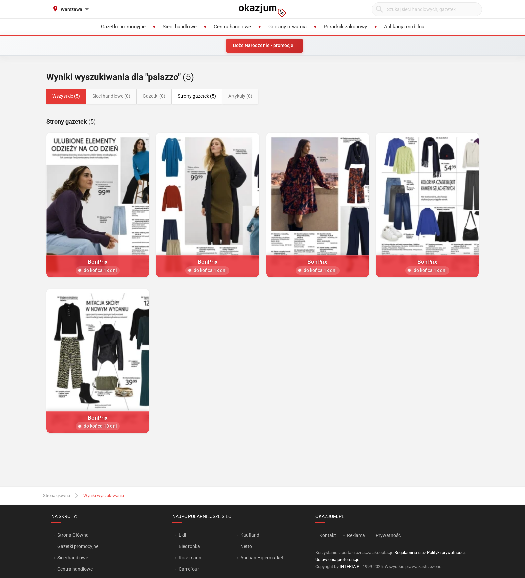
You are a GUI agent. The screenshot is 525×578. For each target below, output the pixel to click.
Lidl (182, 535)
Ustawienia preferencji (336, 559)
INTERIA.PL (351, 566)
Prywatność (388, 535)
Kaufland (249, 535)
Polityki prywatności (446, 552)
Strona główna (56, 495)
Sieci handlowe (72, 557)
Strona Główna (72, 535)
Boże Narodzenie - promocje (263, 45)
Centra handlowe (75, 569)
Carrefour (189, 569)
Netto (246, 546)
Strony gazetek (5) (197, 96)
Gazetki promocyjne (77, 546)
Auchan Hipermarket (261, 557)
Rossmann (190, 557)
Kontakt (327, 535)
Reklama (356, 535)
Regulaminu (405, 552)
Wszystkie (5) (66, 96)
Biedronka (189, 546)
